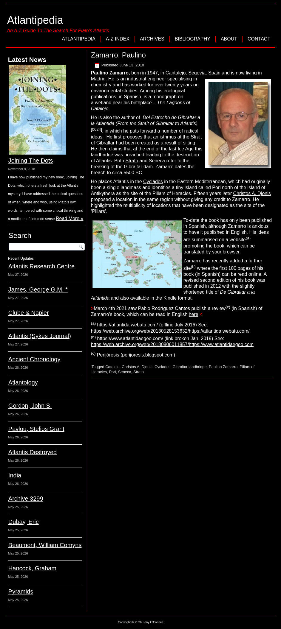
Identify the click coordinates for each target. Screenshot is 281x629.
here (193, 314)
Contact (259, 38)
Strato (131, 160)
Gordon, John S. (30, 405)
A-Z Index (117, 38)
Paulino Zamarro (223, 367)
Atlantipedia (35, 20)
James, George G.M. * (38, 289)
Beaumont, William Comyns (45, 545)
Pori (112, 372)
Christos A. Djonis (252, 193)
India (14, 475)
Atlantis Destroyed (32, 452)
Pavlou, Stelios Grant (36, 429)
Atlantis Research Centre (41, 266)
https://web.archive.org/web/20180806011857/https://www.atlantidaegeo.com (172, 344)
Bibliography (192, 38)
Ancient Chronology (34, 359)
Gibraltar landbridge (190, 367)
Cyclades (153, 181)
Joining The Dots (30, 160)
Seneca (124, 372)
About (229, 38)
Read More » (70, 218)
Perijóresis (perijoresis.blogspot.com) (136, 354)
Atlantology (23, 382)
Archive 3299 (25, 498)
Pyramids (20, 591)
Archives (152, 38)
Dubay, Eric (23, 522)
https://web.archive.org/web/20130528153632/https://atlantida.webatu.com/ (170, 331)
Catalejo (112, 367)
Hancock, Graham (32, 568)
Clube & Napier (28, 312)
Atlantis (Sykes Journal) (39, 336)
